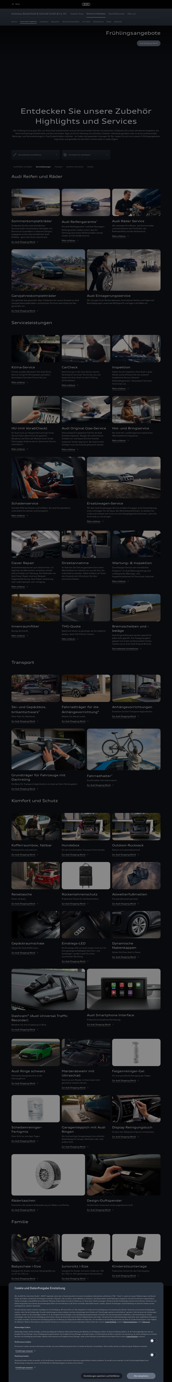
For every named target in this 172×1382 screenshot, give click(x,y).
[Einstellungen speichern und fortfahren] (102, 1376)
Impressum (146, 1322)
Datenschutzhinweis (130, 1322)
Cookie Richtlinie (110, 1322)
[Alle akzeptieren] (141, 1376)
